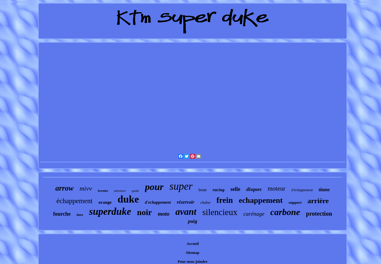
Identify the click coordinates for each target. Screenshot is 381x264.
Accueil (192, 243)
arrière (318, 201)
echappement (260, 200)
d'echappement (158, 202)
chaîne (205, 202)
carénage (253, 214)
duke (128, 199)
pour (154, 186)
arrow (64, 188)
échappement (75, 201)
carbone (285, 212)
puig (192, 221)
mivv (85, 188)
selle (235, 189)
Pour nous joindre (192, 261)
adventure (120, 190)
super (181, 186)
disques (254, 189)
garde (135, 190)
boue (203, 190)
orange (105, 202)
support (295, 202)
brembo (103, 190)
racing (218, 189)
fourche (62, 214)
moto (163, 214)
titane (324, 189)
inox (79, 215)
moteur (276, 188)
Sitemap (192, 252)
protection (319, 213)
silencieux (220, 212)
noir (144, 212)
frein (224, 200)
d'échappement (302, 190)
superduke (110, 211)
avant (185, 211)
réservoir (185, 202)
